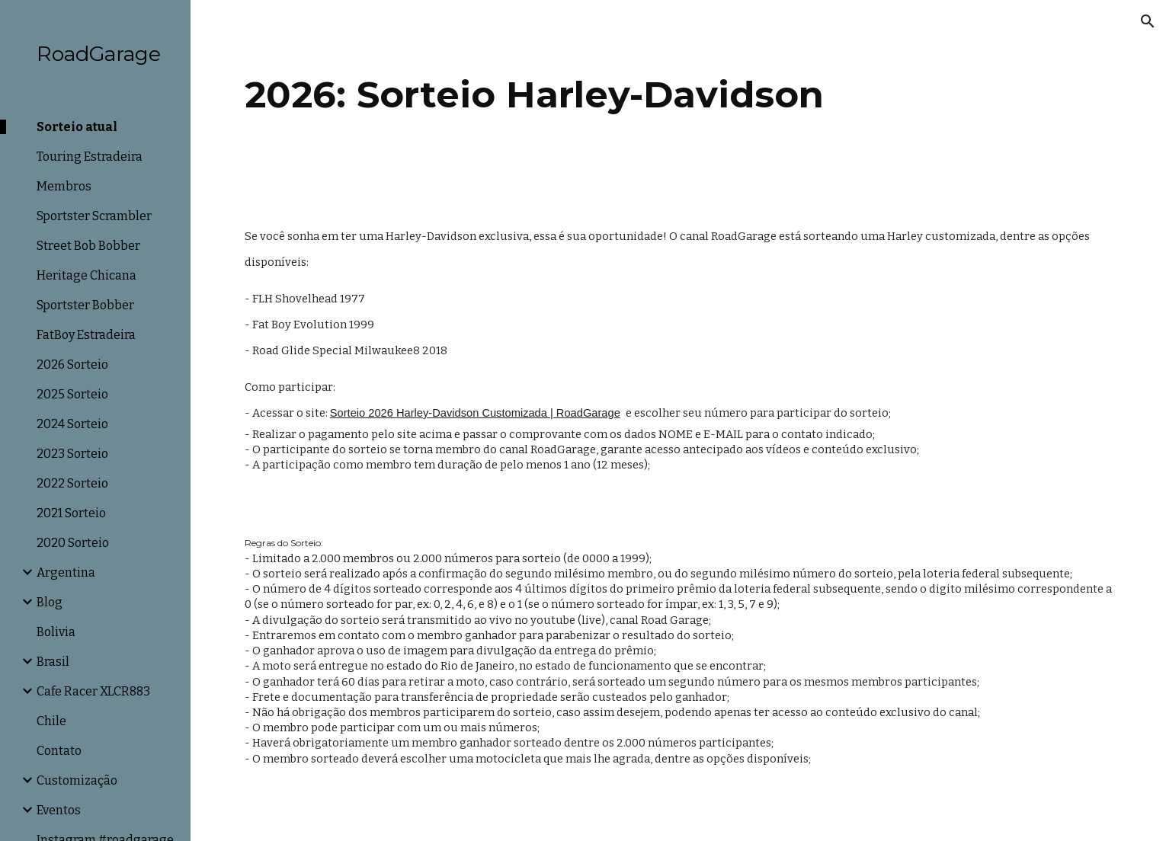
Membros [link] (64, 186)
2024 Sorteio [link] (72, 424)
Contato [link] (59, 750)
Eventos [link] (59, 810)
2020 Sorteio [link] (73, 543)
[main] (678, 100)
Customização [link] (77, 780)
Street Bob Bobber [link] (88, 245)
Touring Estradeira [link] (90, 156)
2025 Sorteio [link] (72, 394)
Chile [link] (51, 721)
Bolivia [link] (56, 632)
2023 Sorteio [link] (72, 453)
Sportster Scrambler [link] (94, 216)
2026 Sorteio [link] (72, 364)
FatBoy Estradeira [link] (86, 335)
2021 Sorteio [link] (71, 513)
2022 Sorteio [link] (72, 483)
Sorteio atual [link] (77, 127)
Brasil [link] (53, 661)
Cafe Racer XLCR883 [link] (93, 691)
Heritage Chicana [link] (86, 275)
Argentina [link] (66, 572)
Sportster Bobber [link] (85, 305)
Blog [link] (49, 602)
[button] (1147, 21)
